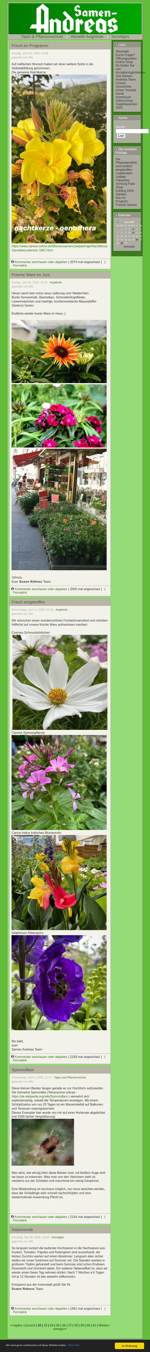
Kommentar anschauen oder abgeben (39, 262)
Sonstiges (120, 36)
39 (82, 1325)
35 (58, 1325)
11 (133, 232)
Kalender (123, 215)
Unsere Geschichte (123, 84)
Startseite (122, 51)
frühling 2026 (125, 190)
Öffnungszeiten (126, 58)
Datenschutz (124, 100)
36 (64, 1325)
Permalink (20, 265)
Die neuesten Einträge (126, 151)
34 (52, 1325)
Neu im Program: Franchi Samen (126, 201)
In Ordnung (129, 1346)
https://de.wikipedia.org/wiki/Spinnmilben (40, 1096)
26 (137, 239)
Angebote (56, 282)
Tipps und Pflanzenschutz (70, 1077)
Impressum (123, 97)
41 (94, 1325)
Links (120, 44)
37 (70, 1325)
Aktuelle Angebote (87, 36)
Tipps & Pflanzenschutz (42, 36)
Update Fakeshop (122, 178)
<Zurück (29, 1325)
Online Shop (124, 62)
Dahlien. (121, 194)
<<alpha (16, 1325)
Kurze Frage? (125, 55)
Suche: (121, 117)
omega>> (60, 1329)
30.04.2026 (129, 246)
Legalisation (124, 173)
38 (76, 1325)
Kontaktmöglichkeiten (130, 72)
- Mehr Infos (93, 1346)
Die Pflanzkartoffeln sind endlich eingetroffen (126, 164)
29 (122, 243)
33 (45, 1325)
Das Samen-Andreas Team (126, 77)
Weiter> (104, 1325)
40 (88, 1325)
